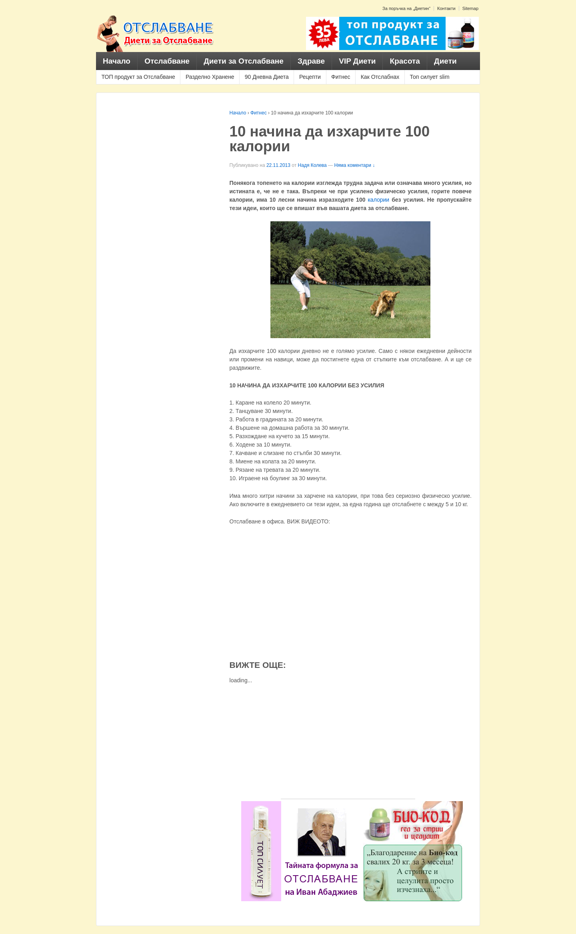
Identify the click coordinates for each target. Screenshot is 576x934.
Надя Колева (312, 165)
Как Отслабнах (380, 77)
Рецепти (310, 77)
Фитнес (340, 77)
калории (378, 199)
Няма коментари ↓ (354, 165)
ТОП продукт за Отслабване (138, 77)
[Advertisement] (348, 743)
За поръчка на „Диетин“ (406, 8)
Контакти (446, 8)
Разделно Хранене (210, 77)
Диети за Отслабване (244, 61)
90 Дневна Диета (267, 77)
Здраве (311, 61)
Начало (116, 61)
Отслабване (167, 61)
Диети (445, 61)
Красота (405, 61)
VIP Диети (357, 61)
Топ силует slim (429, 77)
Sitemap (470, 8)
